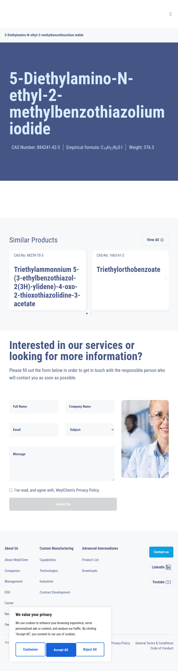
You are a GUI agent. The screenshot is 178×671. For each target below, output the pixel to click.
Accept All (90, 650)
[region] (60, 635)
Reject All (60, 650)
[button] (12, 279)
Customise (30, 650)
